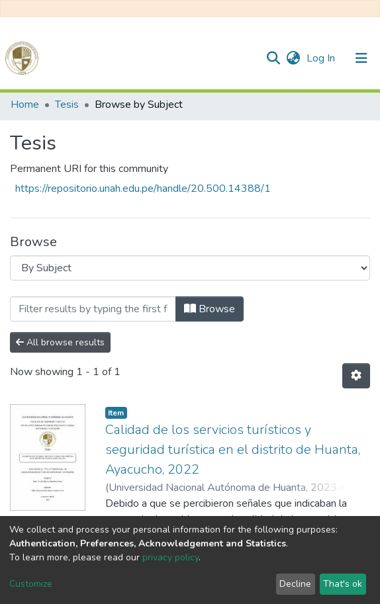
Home (25, 104)
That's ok (342, 584)
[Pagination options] (356, 375)
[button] (293, 58)
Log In (322, 58)
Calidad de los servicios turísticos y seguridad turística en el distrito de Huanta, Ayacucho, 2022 (232, 449)
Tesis (67, 104)
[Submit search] (273, 58)
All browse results (60, 342)
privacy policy (170, 557)
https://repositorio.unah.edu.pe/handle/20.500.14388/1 (143, 188)
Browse (209, 309)
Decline (295, 584)
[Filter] (93, 309)
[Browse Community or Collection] (190, 267)
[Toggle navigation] (361, 58)
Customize (30, 584)
